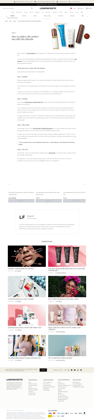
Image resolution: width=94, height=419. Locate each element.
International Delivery (33, 388)
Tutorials (24, 15)
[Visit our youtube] (74, 368)
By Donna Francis (60, 270)
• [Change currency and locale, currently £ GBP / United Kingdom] (73, 8)
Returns (30, 384)
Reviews (72, 15)
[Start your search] (17, 8)
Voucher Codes (61, 386)
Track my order (31, 392)
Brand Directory (61, 381)
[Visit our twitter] (68, 368)
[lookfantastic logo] (48, 8)
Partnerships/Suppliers (63, 389)
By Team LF (18, 269)
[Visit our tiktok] (77, 368)
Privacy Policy (46, 381)
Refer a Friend (61, 392)
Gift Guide (60, 15)
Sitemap (59, 391)
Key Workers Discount (63, 394)
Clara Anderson (31, 52)
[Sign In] (80, 8)
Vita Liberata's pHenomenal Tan (34, 101)
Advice (12, 15)
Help (29, 380)
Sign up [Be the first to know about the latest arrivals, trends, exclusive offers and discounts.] (43, 367)
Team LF (30, 214)
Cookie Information (47, 383)
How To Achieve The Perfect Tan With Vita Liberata (29, 19)
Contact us (30, 389)
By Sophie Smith (60, 358)
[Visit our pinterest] (81, 368)
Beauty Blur (52, 152)
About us (60, 380)
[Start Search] (32, 8)
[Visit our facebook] (65, 368)
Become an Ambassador (63, 395)
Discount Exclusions (32, 383)
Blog (11, 19)
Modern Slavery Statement (49, 384)
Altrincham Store (76, 380)
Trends (34, 15)
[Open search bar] (82, 16)
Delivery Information (32, 386)
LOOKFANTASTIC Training (78, 384)
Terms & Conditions (47, 380)
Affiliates (60, 388)
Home (6, 19)
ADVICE (14, 31)
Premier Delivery (32, 391)
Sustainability (46, 386)
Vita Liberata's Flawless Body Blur (42, 127)
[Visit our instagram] (71, 368)
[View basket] (89, 8)
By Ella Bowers (60, 329)
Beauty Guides (47, 15)
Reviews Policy (46, 388)
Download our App (32, 381)
